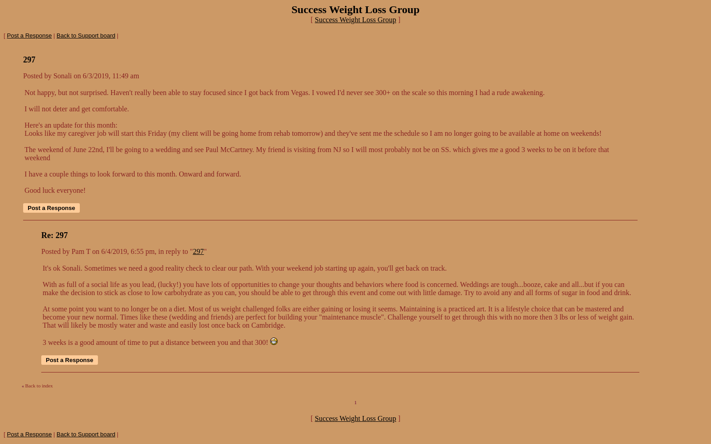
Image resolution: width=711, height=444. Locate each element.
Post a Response (29, 35)
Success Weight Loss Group (355, 20)
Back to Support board (86, 35)
